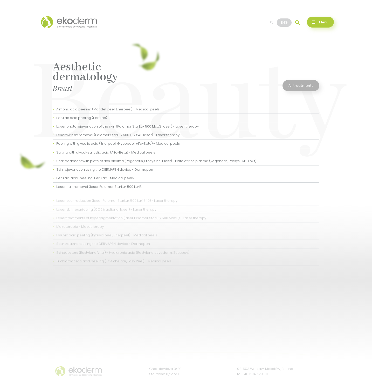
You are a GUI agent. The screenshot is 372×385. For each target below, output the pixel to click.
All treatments (300, 85)
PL (271, 22)
